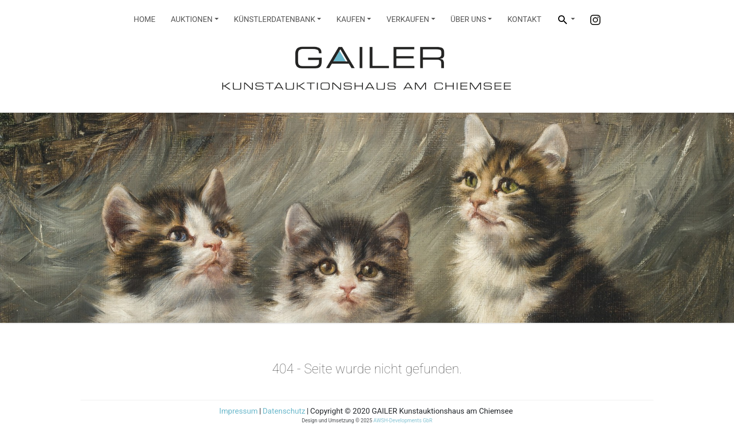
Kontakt (524, 19)
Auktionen (192, 19)
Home (144, 19)
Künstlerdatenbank (275, 19)
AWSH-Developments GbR (403, 420)
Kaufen (350, 19)
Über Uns (468, 19)
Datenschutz (284, 411)
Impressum (238, 411)
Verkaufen (407, 19)
